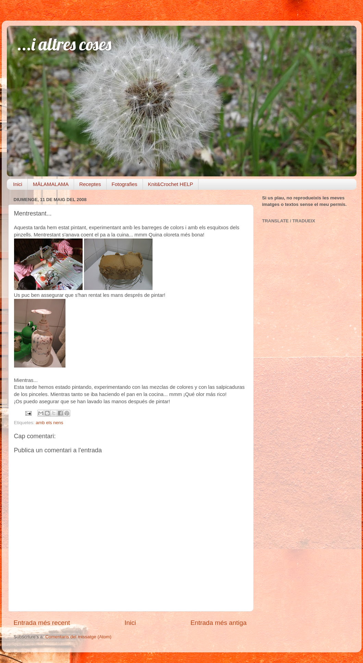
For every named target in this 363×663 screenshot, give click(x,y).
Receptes (90, 184)
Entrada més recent (42, 622)
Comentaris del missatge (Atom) (78, 636)
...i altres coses (64, 44)
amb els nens (49, 422)
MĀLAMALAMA (51, 184)
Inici (17, 184)
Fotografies (124, 184)
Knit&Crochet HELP (170, 184)
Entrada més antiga (219, 622)
